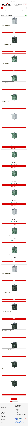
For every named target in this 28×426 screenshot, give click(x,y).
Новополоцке (16, 422)
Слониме (21, 422)
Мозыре (25, 421)
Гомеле (20, 420)
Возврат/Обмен (11, 1)
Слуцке (23, 422)
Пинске (19, 422)
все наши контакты (17, 5)
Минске (15, 423)
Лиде (19, 421)
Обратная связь (17, 1)
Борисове (17, 421)
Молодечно (21, 421)
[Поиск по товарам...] (14, 8)
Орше (15, 421)
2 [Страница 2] (12, 401)
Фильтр (26, 15)
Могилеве (22, 420)
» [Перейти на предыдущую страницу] (15, 401)
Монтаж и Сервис (14, 1)
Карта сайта (16, 419)
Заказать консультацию (25, 4)
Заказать (14, 32)
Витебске (25, 420)
